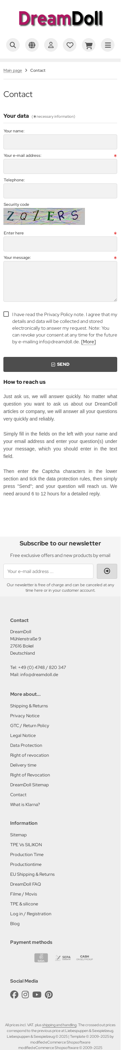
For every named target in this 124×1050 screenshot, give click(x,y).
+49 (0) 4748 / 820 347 (42, 667)
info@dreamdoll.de (39, 674)
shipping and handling (59, 1024)
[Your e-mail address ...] (48, 571)
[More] (88, 342)
